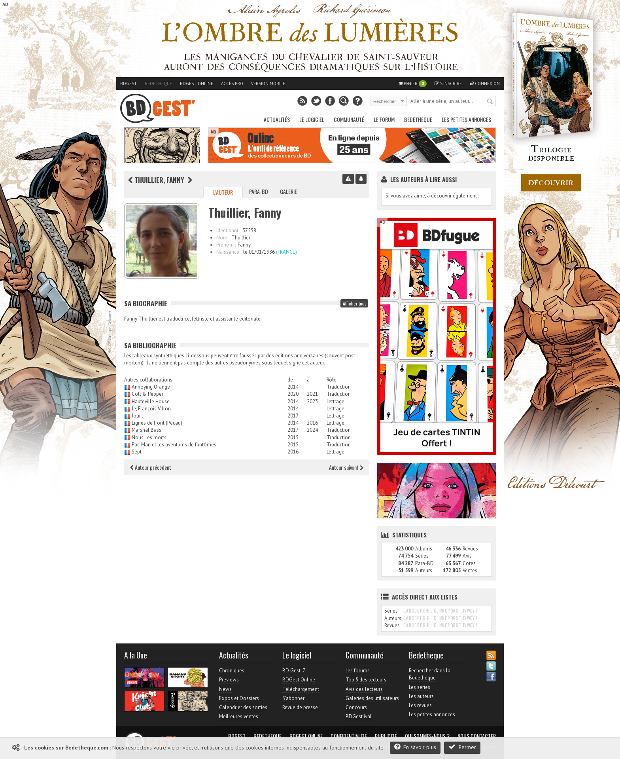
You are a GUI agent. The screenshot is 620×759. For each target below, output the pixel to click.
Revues (470, 548)
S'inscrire (448, 83)
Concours (356, 707)
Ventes (470, 570)
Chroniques (231, 670)
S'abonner (293, 698)
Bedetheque (158, 83)
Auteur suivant (346, 467)
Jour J (138, 415)
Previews (229, 679)
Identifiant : (228, 230)
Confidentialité (349, 736)
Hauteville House (151, 401)
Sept (137, 451)
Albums (423, 548)
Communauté (349, 119)
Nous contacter (476, 736)
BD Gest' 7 (293, 670)
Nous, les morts (149, 437)
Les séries (419, 687)
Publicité (386, 736)
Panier (413, 83)
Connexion (485, 83)
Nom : (222, 237)
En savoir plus (415, 747)
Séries (422, 555)
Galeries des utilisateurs (372, 698)
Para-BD (258, 191)
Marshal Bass (146, 430)
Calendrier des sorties (243, 707)
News (225, 689)
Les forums (358, 670)
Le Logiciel (311, 119)
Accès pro (232, 83)
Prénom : (226, 244)
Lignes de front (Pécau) (157, 422)
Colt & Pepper (147, 394)
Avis (467, 555)
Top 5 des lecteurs (366, 679)
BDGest (128, 83)
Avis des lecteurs (364, 689)
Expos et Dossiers (239, 698)
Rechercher (490, 102)
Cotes (469, 563)
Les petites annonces (466, 119)
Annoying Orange (151, 386)
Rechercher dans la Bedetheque (429, 674)
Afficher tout (354, 303)
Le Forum (384, 119)
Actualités (277, 119)
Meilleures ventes (238, 716)
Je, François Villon (151, 408)
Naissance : (228, 252)
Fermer (462, 747)
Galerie (288, 191)
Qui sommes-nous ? (427, 736)
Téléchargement (300, 689)
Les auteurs (421, 696)
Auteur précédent (150, 467)
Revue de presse (300, 707)
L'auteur (223, 192)
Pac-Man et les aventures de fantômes (174, 444)
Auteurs (423, 570)
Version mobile (268, 83)
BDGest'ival (359, 716)
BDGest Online (196, 83)
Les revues (420, 705)
